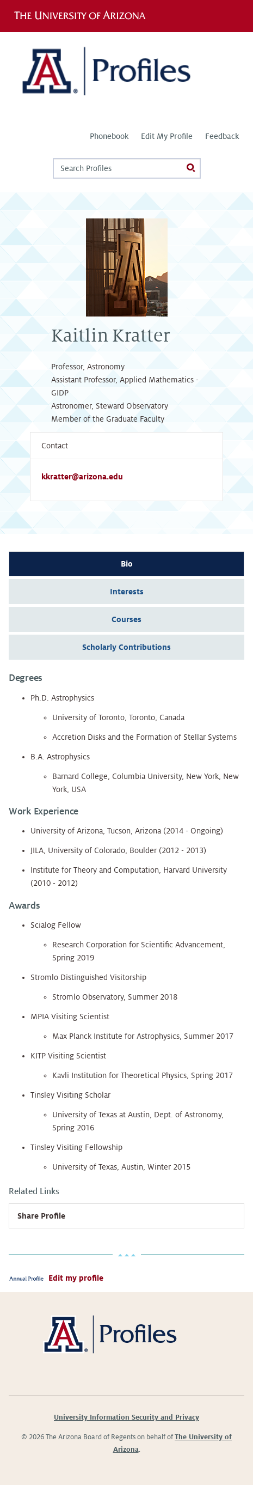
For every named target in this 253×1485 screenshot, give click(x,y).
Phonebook (109, 136)
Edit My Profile (167, 136)
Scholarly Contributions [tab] (126, 647)
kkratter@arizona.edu (82, 476)
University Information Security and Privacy (126, 1417)
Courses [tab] (126, 619)
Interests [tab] (127, 591)
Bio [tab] (127, 563)
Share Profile (41, 1216)
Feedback (222, 136)
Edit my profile (75, 1278)
